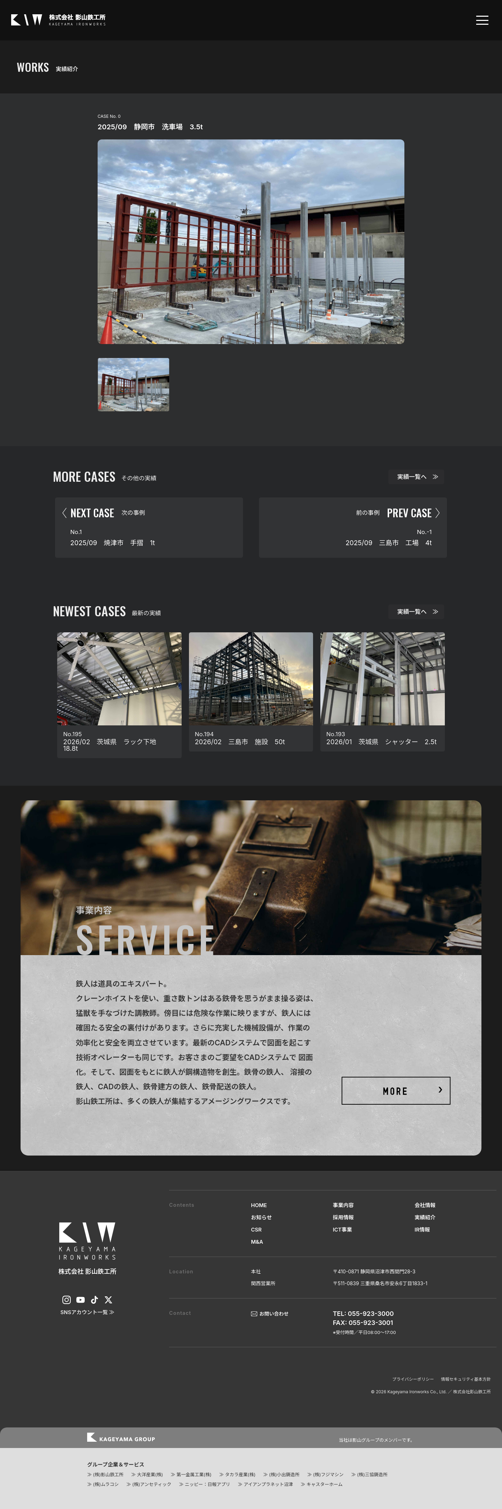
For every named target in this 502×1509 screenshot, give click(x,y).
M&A (257, 1242)
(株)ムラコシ (106, 1484)
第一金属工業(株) (193, 1474)
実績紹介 (424, 1217)
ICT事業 (342, 1229)
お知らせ (261, 1217)
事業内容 (343, 1205)
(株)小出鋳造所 (284, 1474)
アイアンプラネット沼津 (268, 1484)
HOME (259, 1205)
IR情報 (422, 1229)
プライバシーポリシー (413, 1379)
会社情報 (424, 1205)
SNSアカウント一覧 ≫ (87, 1312)
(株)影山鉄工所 (108, 1474)
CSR (256, 1229)
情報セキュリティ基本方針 (466, 1379)
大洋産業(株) (150, 1474)
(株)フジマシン (328, 1474)
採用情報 (343, 1217)
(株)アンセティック (151, 1484)
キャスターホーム (324, 1484)
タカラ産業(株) (240, 1474)
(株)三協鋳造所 (372, 1474)
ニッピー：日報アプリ (207, 1484)
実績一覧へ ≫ (418, 476)
